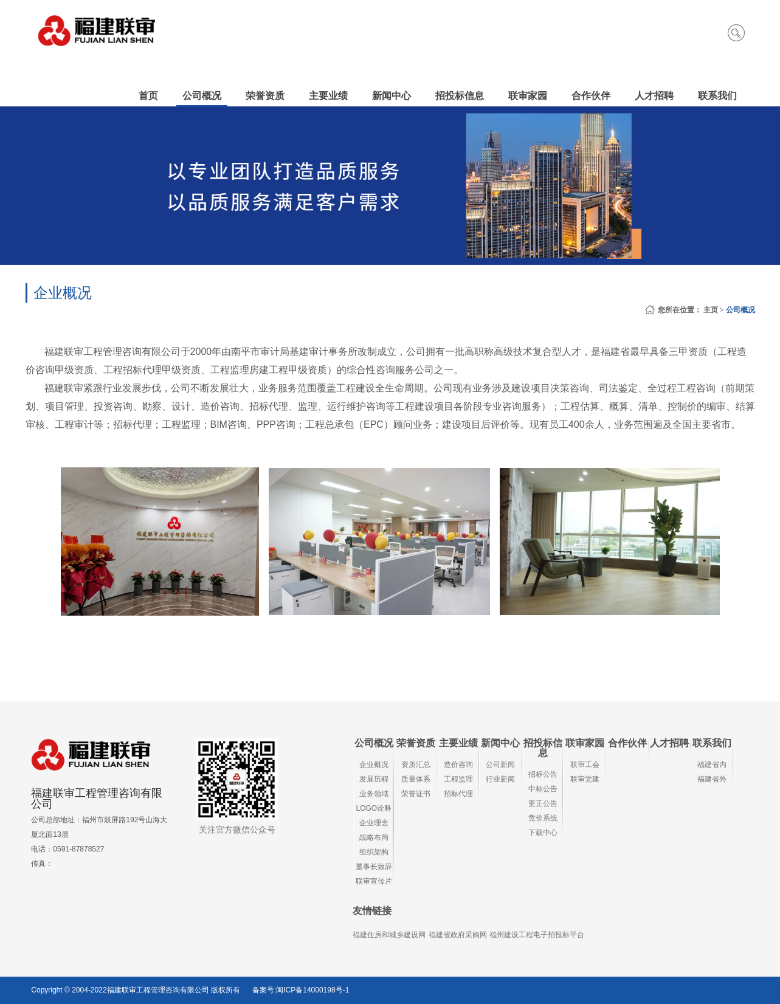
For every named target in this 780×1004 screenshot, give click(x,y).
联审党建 (584, 779)
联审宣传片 (374, 881)
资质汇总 (415, 764)
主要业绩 (458, 743)
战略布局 (373, 837)
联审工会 (584, 764)
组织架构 (373, 852)
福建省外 (712, 779)
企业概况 (373, 764)
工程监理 (458, 779)
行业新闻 (500, 779)
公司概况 (740, 310)
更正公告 (542, 803)
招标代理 (458, 793)
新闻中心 (500, 743)
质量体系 (415, 779)
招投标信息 (542, 748)
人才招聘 (669, 743)
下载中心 (542, 832)
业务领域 (373, 793)
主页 (710, 310)
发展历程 (373, 779)
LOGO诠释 (374, 808)
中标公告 (542, 789)
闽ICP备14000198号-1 (312, 990)
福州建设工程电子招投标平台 (536, 934)
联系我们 (711, 743)
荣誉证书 (415, 793)
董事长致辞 (374, 866)
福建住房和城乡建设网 (389, 934)
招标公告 (542, 774)
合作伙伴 (627, 743)
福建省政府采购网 (458, 934)
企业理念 (373, 823)
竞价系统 (542, 818)
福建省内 (712, 764)
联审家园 (584, 743)
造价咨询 (458, 764)
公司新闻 (500, 764)
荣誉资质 (415, 743)
